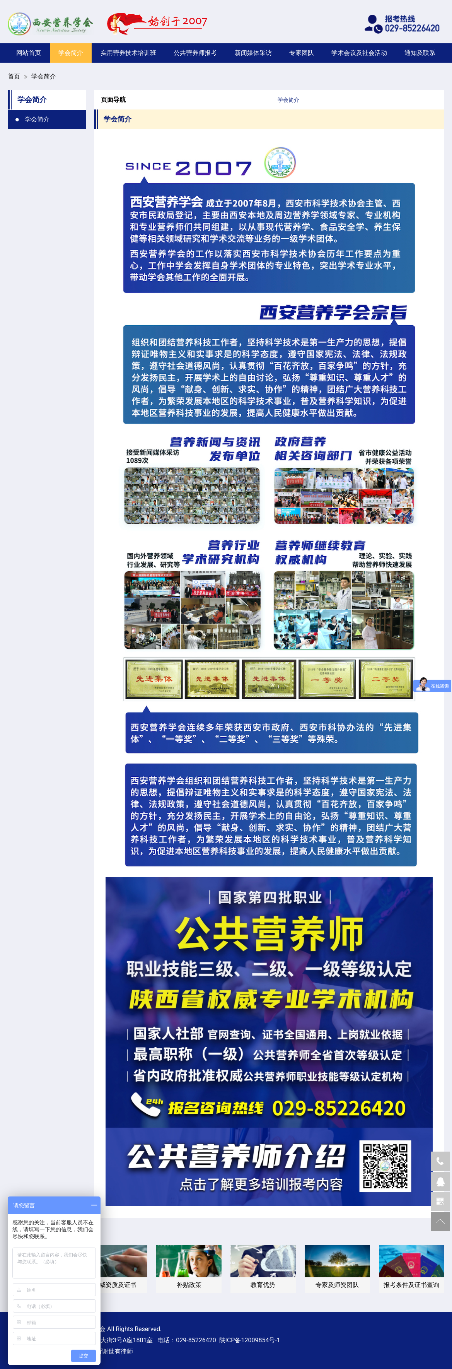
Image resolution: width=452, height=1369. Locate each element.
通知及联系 (419, 52)
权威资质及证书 (114, 1285)
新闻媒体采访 (253, 52)
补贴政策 (189, 1285)
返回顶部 (440, 1221)
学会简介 (70, 52)
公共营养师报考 (195, 52)
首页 (14, 76)
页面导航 (113, 99)
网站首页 (28, 52)
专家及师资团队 (337, 1285)
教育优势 (263, 1285)
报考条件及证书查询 (411, 1285)
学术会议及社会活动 (359, 52)
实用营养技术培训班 (128, 52)
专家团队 (301, 52)
